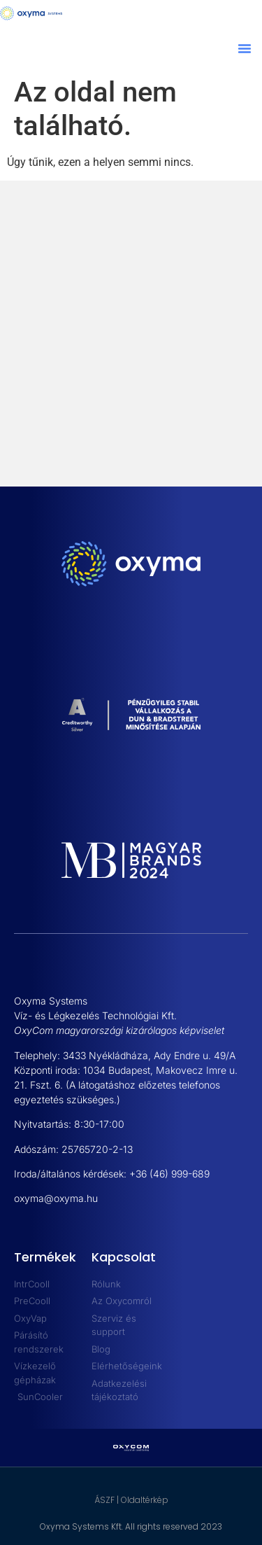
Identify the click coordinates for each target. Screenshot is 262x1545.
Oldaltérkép (144, 1500)
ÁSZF (104, 1500)
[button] (244, 48)
